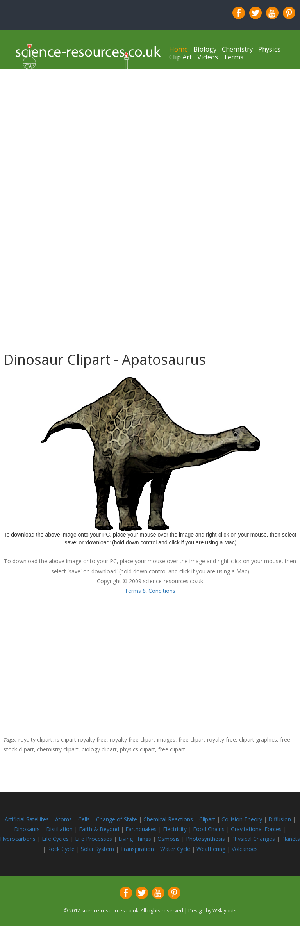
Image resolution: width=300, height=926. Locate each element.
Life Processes (94, 838)
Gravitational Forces (257, 829)
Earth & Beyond (100, 829)
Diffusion (280, 819)
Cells (84, 819)
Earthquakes (141, 829)
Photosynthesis (205, 838)
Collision (232, 819)
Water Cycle (175, 849)
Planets (290, 838)
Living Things (135, 838)
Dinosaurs (27, 829)
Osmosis (169, 838)
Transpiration (137, 849)
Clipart (208, 819)
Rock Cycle (61, 849)
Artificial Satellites (27, 819)
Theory (254, 819)
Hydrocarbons (18, 838)
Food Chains (209, 829)
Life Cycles (56, 838)
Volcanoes (245, 849)
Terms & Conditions (150, 590)
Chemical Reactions (169, 819)
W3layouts (224, 910)
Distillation (60, 829)
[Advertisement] (150, 123)
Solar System (98, 849)
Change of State (117, 819)
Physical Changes (253, 838)
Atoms (64, 819)
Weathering (211, 849)
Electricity (175, 829)
